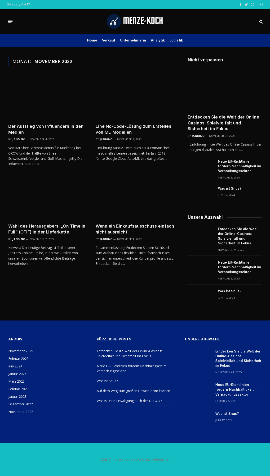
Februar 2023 (18, 389)
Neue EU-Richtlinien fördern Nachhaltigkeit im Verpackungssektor (239, 166)
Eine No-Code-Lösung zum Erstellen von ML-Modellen (133, 129)
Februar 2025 (18, 358)
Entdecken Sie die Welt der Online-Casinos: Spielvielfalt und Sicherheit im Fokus (224, 122)
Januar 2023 (17, 396)
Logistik (176, 40)
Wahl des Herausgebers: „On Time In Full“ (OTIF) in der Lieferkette (46, 229)
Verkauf (108, 40)
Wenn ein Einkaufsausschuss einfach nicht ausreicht (135, 229)
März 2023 (16, 381)
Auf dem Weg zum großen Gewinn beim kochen (133, 391)
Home (92, 40)
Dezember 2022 (20, 404)
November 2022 (20, 411)
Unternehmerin (133, 40)
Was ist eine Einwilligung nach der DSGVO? (129, 400)
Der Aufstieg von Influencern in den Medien (46, 129)
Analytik (158, 40)
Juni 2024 (15, 366)
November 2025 (20, 351)
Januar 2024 (17, 373)
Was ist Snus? (229, 188)
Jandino (19, 139)
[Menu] (10, 22)
